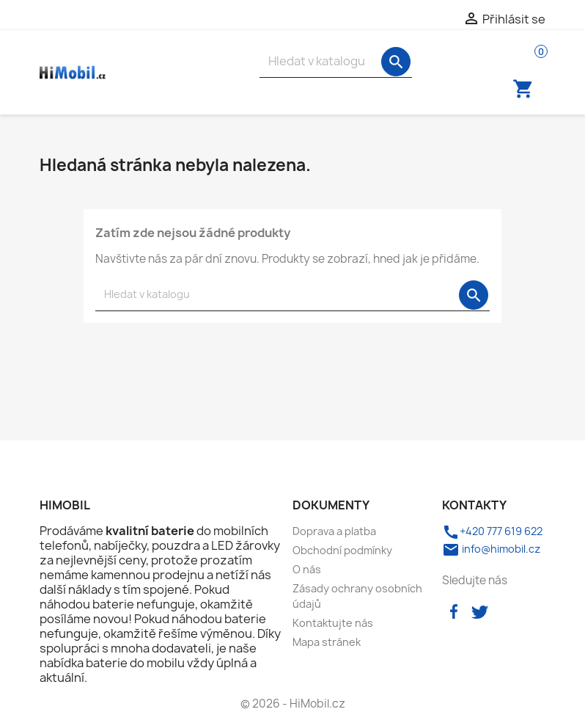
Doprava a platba (334, 531)
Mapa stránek (326, 642)
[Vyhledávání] (336, 61)
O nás (306, 569)
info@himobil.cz (491, 549)
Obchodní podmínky (342, 550)
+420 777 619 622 (492, 531)
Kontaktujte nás (332, 623)
